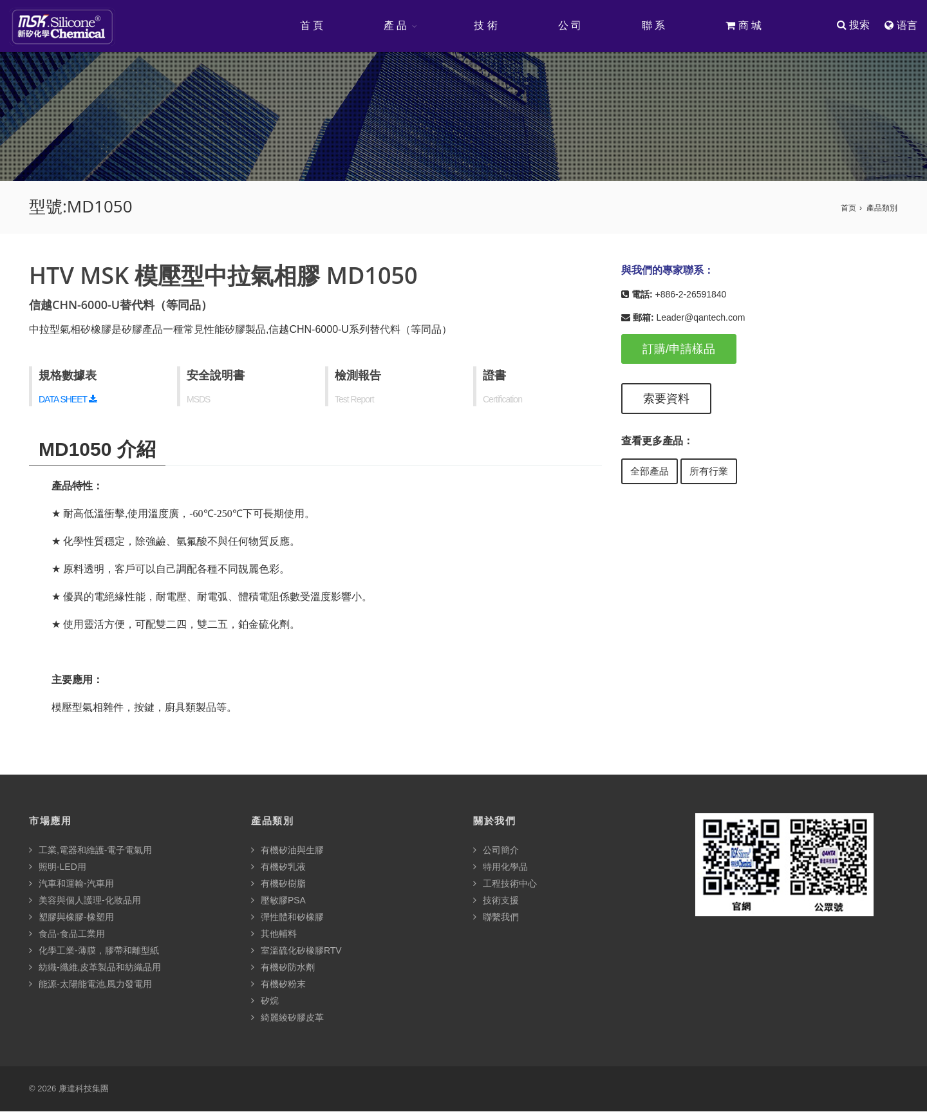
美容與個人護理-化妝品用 (85, 901)
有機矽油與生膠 (287, 850)
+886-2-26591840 (690, 295)
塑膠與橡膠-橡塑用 (71, 917)
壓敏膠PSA (278, 901)
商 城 (743, 25)
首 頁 (311, 25)
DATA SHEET (68, 400)
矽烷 (265, 1001)
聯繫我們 (496, 917)
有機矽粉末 (278, 984)
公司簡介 (496, 850)
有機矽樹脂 (278, 884)
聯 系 (652, 25)
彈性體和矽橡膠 (287, 917)
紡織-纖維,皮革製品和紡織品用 (95, 968)
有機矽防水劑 (283, 968)
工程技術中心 (505, 884)
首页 (848, 208)
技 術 (484, 25)
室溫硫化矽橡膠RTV (296, 951)
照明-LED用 (57, 867)
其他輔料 (274, 934)
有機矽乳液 (278, 867)
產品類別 (881, 208)
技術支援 (496, 901)
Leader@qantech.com (700, 318)
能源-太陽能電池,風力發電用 (90, 984)
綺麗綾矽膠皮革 (287, 1018)
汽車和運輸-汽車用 (71, 884)
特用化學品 (500, 867)
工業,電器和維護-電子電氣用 (90, 850)
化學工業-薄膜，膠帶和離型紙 (94, 951)
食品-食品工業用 (67, 934)
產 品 (394, 25)
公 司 (569, 25)
